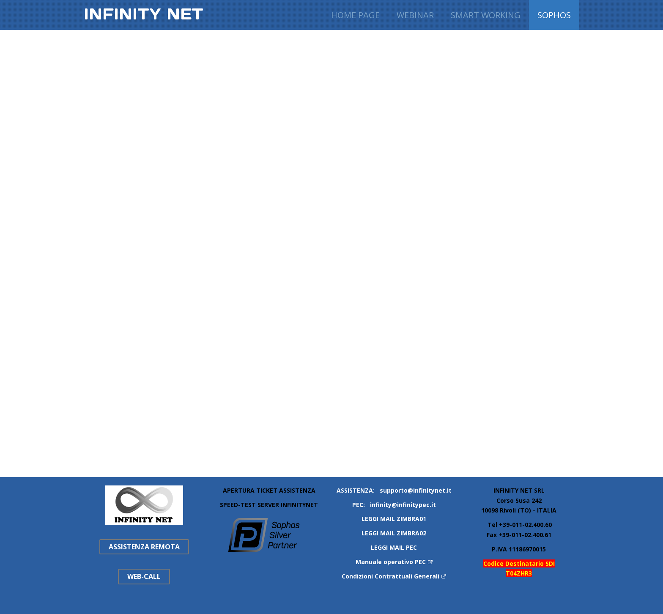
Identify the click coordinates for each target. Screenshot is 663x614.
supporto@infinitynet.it (416, 490)
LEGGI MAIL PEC (394, 547)
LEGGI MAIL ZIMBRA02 (394, 533)
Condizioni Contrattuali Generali (394, 576)
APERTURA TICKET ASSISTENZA (269, 490)
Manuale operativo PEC (394, 562)
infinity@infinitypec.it (403, 505)
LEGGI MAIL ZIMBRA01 (394, 519)
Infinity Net (143, 14)
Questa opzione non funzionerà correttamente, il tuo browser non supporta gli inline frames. (344, 249)
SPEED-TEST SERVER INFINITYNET (269, 505)
